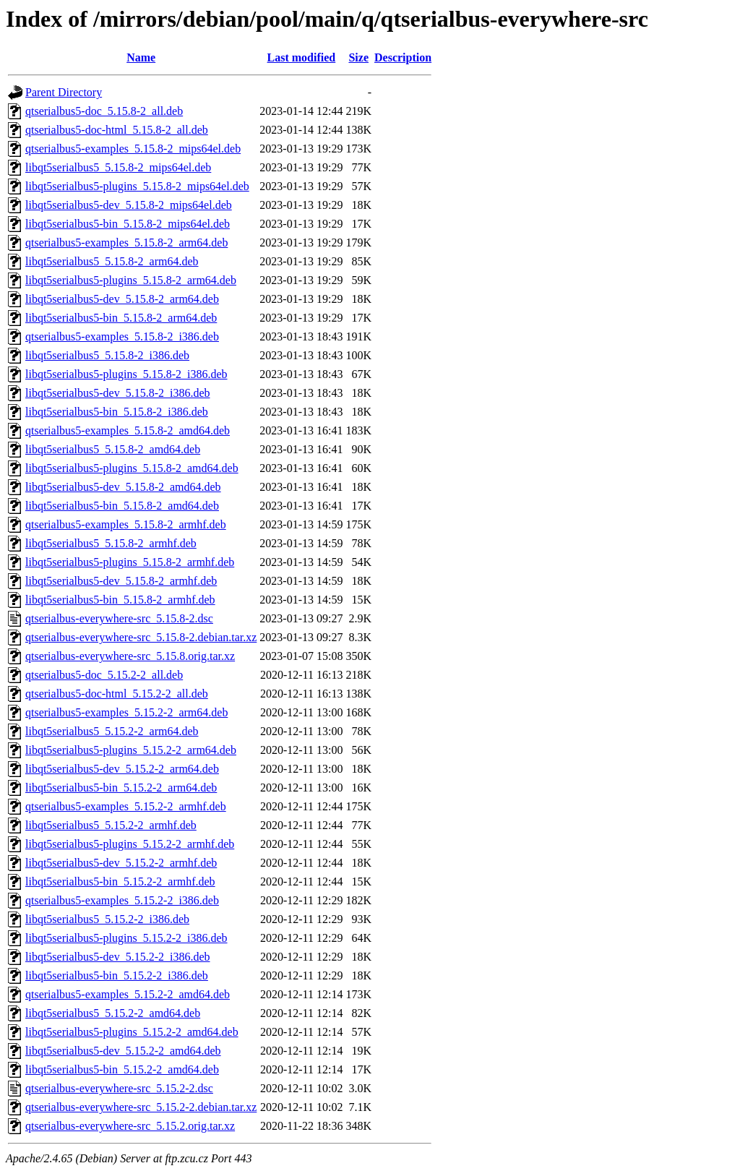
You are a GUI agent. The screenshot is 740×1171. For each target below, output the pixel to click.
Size (358, 57)
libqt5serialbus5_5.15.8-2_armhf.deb (111, 543)
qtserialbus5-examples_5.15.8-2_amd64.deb (127, 430)
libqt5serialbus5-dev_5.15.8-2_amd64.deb (123, 487)
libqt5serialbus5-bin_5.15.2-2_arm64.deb (121, 787)
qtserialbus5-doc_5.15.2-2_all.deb (104, 675)
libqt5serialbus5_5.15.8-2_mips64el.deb (118, 167)
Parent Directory (63, 92)
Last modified (301, 57)
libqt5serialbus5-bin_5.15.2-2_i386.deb (116, 975)
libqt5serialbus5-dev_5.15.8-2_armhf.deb (121, 581)
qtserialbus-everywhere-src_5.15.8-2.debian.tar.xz (141, 637)
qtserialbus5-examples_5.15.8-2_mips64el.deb (133, 148)
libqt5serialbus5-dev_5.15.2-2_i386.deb (117, 957)
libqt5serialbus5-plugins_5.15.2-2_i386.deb (126, 938)
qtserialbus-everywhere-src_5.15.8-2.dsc (119, 618)
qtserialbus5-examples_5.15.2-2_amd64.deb (127, 994)
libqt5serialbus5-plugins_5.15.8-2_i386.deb (126, 374)
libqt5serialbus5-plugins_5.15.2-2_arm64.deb (130, 750)
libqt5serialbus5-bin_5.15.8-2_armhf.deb (120, 599)
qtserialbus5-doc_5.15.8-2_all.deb (104, 111)
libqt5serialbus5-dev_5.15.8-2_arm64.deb (122, 299)
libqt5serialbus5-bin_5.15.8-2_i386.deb (116, 412)
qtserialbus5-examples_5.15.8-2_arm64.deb (126, 242)
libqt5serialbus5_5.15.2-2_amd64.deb (112, 1013)
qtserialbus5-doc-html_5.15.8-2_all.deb (116, 130)
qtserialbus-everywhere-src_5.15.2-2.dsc (119, 1088)
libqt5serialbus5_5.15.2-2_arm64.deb (112, 731)
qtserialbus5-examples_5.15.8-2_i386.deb (122, 336)
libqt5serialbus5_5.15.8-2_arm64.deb (112, 261)
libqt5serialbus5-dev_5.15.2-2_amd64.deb (123, 1051)
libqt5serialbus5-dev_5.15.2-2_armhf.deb (121, 863)
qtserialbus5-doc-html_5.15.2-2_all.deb (116, 693)
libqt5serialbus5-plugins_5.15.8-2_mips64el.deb (137, 186)
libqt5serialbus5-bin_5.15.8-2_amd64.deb (122, 505)
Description (402, 57)
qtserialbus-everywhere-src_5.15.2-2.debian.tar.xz (141, 1107)
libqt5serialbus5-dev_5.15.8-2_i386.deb (117, 393)
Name (140, 57)
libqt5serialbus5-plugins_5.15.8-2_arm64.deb (130, 280)
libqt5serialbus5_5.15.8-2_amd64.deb (112, 449)
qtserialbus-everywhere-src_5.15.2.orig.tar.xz (130, 1126)
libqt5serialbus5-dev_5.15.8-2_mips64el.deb (128, 205)
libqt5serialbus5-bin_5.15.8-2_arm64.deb (121, 318)
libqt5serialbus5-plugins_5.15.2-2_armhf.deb (129, 844)
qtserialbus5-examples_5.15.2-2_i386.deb (122, 900)
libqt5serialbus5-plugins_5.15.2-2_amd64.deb (131, 1032)
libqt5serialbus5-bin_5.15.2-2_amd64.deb (122, 1069)
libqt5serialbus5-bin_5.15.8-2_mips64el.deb (127, 224)
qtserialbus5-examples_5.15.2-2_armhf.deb (125, 806)
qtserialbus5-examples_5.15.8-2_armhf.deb (125, 524)
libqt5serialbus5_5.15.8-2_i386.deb (107, 355)
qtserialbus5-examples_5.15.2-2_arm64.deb (126, 712)
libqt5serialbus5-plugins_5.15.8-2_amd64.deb (131, 468)
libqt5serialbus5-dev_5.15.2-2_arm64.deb (122, 769)
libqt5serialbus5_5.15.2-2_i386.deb (107, 919)
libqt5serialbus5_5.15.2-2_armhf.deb (111, 825)
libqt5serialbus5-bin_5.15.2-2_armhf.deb (120, 881)
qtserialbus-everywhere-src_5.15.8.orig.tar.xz (130, 656)
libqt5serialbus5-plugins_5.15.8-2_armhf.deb (129, 562)
